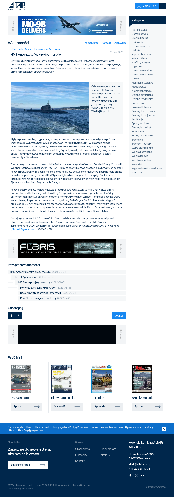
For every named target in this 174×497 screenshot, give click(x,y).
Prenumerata (108, 449)
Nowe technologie (142, 91)
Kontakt (106, 43)
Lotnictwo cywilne (142, 70)
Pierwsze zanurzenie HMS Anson (45, 288)
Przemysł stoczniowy (143, 111)
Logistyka (137, 66)
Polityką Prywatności (79, 427)
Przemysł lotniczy (141, 107)
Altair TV (105, 455)
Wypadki (137, 164)
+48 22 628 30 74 (139, 468)
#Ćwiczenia (17, 49)
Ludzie (135, 78)
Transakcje (137, 139)
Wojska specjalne (141, 160)
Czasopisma (82, 449)
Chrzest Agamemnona (24, 229)
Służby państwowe (142, 135)
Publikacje (137, 119)
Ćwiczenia (137, 42)
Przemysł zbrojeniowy (144, 115)
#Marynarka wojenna (35, 49)
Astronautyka (139, 30)
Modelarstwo (139, 86)
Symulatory (138, 131)
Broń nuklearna (140, 38)
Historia (136, 50)
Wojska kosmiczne (142, 152)
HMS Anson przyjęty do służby (41, 282)
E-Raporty (81, 455)
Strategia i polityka (142, 127)
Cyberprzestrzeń (141, 46)
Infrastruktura (139, 58)
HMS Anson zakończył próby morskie (38, 272)
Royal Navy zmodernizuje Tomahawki (48, 293)
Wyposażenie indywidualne (147, 168)
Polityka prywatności (155, 486)
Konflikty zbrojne (141, 62)
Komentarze (92, 43)
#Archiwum (53, 49)
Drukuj (119, 316)
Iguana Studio (26, 488)
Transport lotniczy (142, 143)
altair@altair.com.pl (140, 464)
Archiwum (120, 43)
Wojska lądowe (140, 156)
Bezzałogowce (140, 34)
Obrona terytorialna (142, 99)
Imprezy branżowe (142, 54)
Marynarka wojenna (142, 82)
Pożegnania (138, 103)
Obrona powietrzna (142, 95)
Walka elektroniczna (143, 148)
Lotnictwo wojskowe (143, 74)
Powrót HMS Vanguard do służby (45, 298)
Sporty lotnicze (140, 123)
